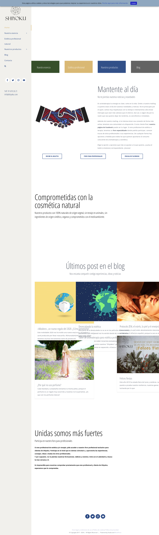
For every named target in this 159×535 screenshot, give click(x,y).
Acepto (133, 3)
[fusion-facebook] (87, 516)
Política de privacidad (111, 530)
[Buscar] (15, 66)
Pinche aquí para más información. (115, 3)
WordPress (118, 532)
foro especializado (120, 130)
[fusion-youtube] (103, 516)
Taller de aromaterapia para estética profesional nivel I (104, 337)
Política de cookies (98, 530)
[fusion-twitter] (92, 516)
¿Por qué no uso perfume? (49, 385)
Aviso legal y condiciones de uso (82, 530)
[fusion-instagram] (98, 516)
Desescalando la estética (90, 326)
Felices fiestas (126, 378)
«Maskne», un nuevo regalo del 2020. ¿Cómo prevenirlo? (63, 329)
